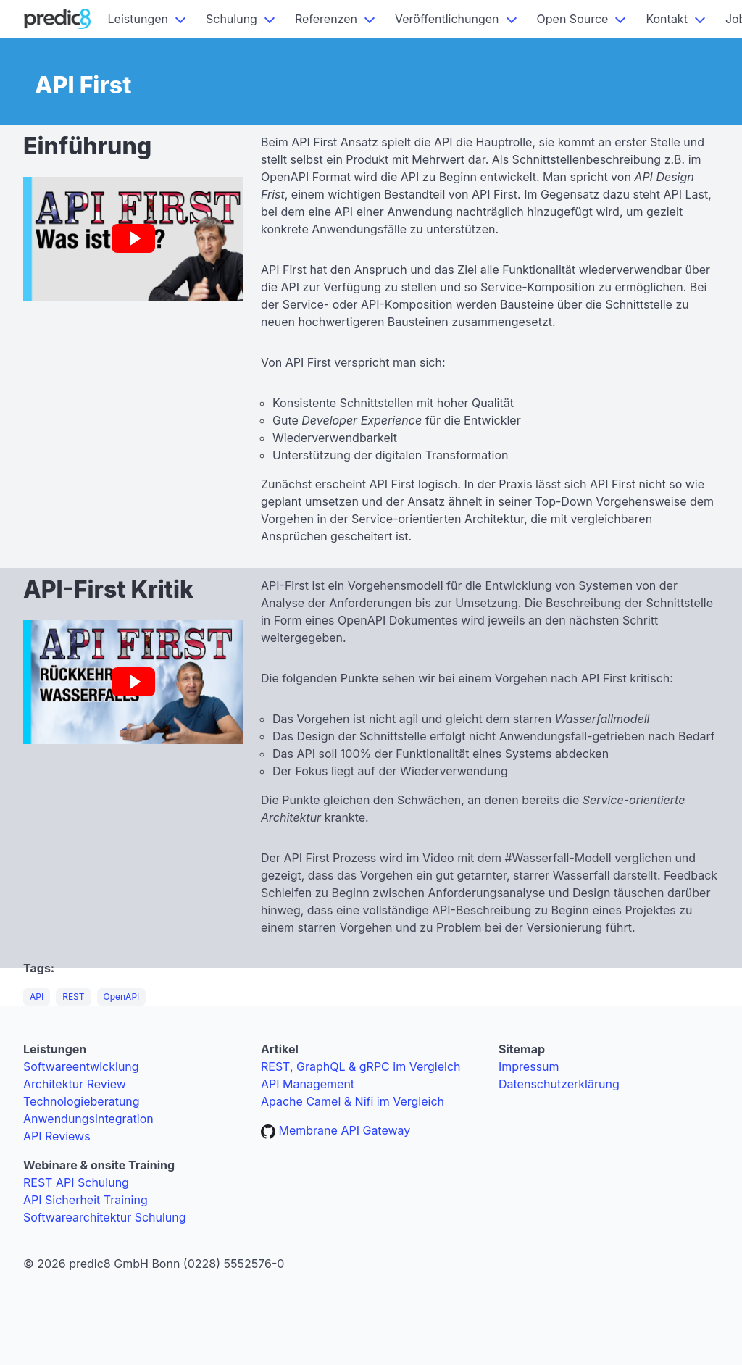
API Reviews (57, 1136)
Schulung (231, 19)
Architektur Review (74, 1084)
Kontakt (666, 19)
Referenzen (326, 19)
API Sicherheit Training (85, 1200)
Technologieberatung (81, 1101)
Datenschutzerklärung (559, 1084)
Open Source (573, 19)
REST (73, 996)
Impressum (529, 1066)
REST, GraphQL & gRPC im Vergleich (361, 1066)
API (36, 996)
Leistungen (138, 19)
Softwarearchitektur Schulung (104, 1217)
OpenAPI (122, 996)
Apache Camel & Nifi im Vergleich (352, 1101)
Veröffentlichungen (447, 19)
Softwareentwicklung (81, 1066)
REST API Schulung (76, 1182)
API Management (307, 1084)
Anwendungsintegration (88, 1118)
